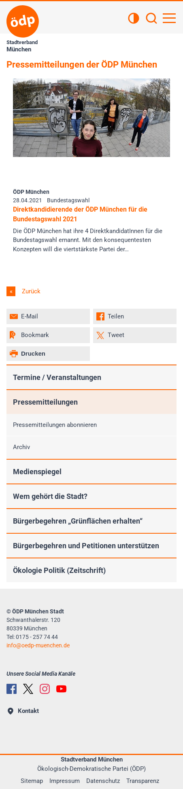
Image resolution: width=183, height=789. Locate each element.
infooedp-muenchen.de (38, 645)
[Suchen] (151, 19)
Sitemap (32, 781)
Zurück (30, 291)
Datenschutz (103, 781)
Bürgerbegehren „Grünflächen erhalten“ (78, 521)
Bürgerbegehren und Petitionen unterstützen (86, 545)
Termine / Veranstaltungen (57, 377)
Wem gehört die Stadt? (50, 496)
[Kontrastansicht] (133, 19)
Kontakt (23, 711)
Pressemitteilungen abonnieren (55, 424)
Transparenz (142, 781)
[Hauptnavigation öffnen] (169, 18)
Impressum (64, 781)
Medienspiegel (37, 471)
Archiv (21, 447)
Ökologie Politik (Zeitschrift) (59, 570)
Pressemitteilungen (45, 402)
